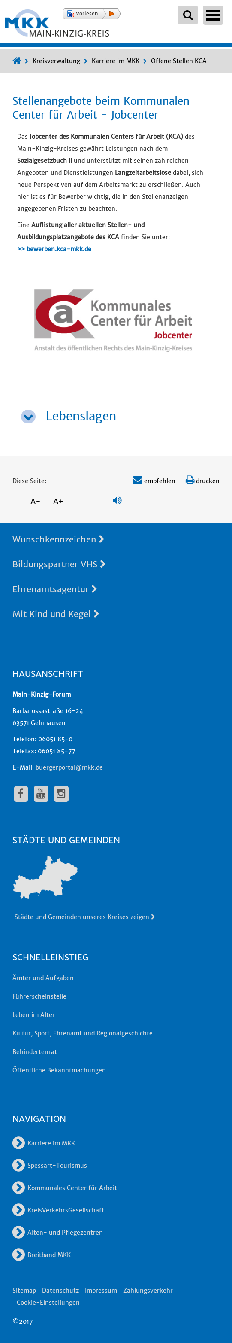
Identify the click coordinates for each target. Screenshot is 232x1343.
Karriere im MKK (115, 61)
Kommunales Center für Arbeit (64, 1188)
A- (35, 501)
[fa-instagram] (61, 793)
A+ (58, 501)
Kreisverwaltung (56, 61)
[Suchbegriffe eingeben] (188, 15)
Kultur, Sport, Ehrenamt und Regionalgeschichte (82, 1033)
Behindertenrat (34, 1052)
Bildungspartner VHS (59, 564)
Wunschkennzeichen (58, 539)
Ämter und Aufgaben (43, 978)
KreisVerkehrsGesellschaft (58, 1210)
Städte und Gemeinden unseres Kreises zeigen (85, 917)
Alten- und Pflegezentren (57, 1232)
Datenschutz (60, 1290)
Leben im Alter (33, 1015)
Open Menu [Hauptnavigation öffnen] (213, 15)
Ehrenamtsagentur (54, 589)
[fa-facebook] (21, 793)
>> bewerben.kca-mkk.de (54, 249)
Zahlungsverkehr (148, 1290)
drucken (203, 481)
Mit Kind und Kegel (55, 614)
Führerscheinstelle (39, 996)
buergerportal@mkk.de (69, 767)
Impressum (101, 1290)
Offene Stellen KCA (179, 61)
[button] (92, 13)
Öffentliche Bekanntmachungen (59, 1070)
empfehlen (154, 481)
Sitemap (24, 1290)
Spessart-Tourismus (49, 1165)
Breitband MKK (41, 1255)
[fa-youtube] (41, 793)
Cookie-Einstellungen (48, 1302)
